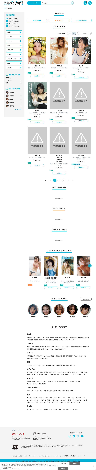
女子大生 (80, 398)
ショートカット (64, 372)
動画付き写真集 (55, 356)
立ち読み (37, 76)
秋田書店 (29, 337)
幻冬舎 (71, 337)
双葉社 (61, 340)
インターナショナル (69, 374)
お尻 (53, 372)
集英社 (75, 337)
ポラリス (37, 358)
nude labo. (44, 358)
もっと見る (86, 299)
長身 (84, 372)
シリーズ (9, 41)
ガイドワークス (37, 337)
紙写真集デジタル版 (33, 356)
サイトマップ (81, 455)
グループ (48, 391)
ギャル (81, 374)
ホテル (58, 391)
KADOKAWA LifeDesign (57, 337)
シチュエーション (12, 59)
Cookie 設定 (55, 455)
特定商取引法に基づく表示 (43, 455)
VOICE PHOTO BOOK (66, 356)
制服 (42, 365)
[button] (89, 266)
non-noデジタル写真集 (82, 347)
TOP (5, 8)
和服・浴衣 (72, 365)
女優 (53, 398)
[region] (48, 466)
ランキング (9, 80)
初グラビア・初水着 (45, 409)
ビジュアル (10, 50)
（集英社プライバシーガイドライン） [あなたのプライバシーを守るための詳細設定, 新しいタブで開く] (11, 468)
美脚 (76, 372)
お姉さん (42, 381)
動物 (66, 409)
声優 (71, 398)
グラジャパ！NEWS (14, 26)
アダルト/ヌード (75, 402)
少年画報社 (30, 340)
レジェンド (45, 402)
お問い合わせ (73, 455)
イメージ (9, 54)
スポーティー (54, 374)
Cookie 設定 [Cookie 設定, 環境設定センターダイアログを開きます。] (63, 463)
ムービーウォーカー (69, 340)
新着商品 (8, 78)
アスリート (65, 402)
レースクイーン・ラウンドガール (39, 400)
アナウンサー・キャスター (62, 400)
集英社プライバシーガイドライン (27, 455)
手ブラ (31, 409)
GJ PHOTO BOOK (56, 347)
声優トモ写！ (31, 358)
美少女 (31, 381)
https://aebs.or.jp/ (25, 447)
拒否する (75, 463)
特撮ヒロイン (33, 402)
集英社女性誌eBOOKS (33, 349)
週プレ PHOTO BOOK (33, 347)
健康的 (31, 374)
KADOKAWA (45, 337)
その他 (9, 67)
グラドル (32, 398)
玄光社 (66, 337)
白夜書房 (56, 340)
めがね (60, 365)
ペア (30, 391)
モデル (62, 398)
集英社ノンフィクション (48, 349)
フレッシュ (42, 374)
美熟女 (52, 381)
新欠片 (46, 340)
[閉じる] (93, 466)
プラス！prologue (44, 356)
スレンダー (33, 372)
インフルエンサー (80, 400)
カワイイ (74, 381)
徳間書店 (41, 340)
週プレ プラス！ (13, 23)
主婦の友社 (81, 337)
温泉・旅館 (68, 391)
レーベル (9, 36)
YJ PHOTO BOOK (45, 347)
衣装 (8, 45)
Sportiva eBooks (60, 349)
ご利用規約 (14, 455)
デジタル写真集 (13, 18)
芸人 (55, 402)
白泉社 (51, 340)
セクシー (32, 384)
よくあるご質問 (64, 455)
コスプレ (32, 365)
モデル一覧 (18, 109)
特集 (7, 83)
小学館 (87, 337)
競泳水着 (51, 365)
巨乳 (44, 372)
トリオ (39, 391)
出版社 (9, 32)
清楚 (42, 384)
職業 (8, 63)
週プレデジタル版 (14, 21)
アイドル (44, 398)
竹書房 (36, 340)
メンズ (57, 409)
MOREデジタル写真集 (68, 347)
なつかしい (63, 381)
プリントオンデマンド (79, 356)
